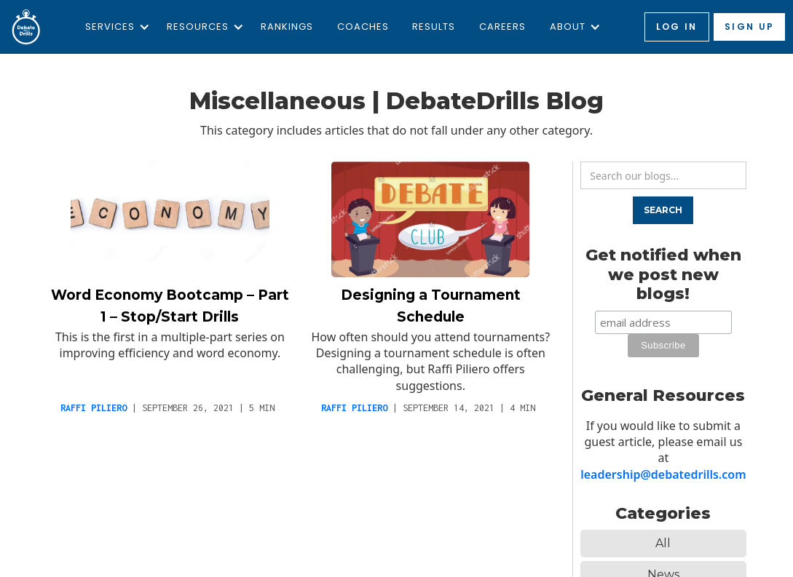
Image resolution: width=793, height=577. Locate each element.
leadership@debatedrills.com (663, 474)
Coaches (363, 26)
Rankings (287, 26)
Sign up (749, 26)
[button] (114, 27)
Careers (502, 26)
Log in (677, 26)
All (663, 543)
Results (433, 26)
